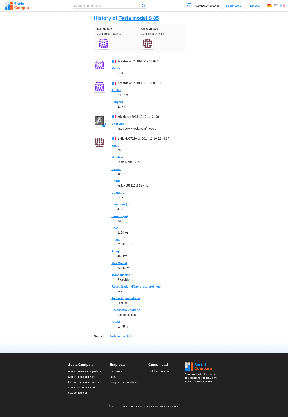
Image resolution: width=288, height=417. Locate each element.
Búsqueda (143, 6)
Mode (115, 145)
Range (115, 251)
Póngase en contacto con (124, 382)
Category (117, 192)
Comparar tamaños (207, 5)
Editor (115, 181)
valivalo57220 (127, 138)
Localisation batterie (125, 310)
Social (202, 366)
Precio (115, 239)
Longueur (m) (120, 204)
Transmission (120, 275)
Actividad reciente (158, 371)
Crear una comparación (189, 6)
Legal (113, 376)
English (276, 5)
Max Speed (119, 263)
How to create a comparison (84, 371)
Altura (115, 321)
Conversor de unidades (81, 387)
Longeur (117, 102)
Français (282, 5)
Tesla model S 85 (139, 18)
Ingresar (254, 5)
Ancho (116, 90)
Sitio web (117, 123)
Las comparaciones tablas (83, 382)
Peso (114, 228)
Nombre (117, 157)
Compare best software (81, 376)
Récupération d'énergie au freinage (136, 286)
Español (269, 5)
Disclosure (116, 371)
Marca (115, 68)
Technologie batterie (125, 298)
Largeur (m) (119, 216)
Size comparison (77, 392)
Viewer (116, 169)
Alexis (122, 116)
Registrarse (233, 5)
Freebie (123, 61)
